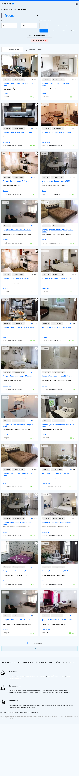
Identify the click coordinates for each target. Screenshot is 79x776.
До (29, 25)
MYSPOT (7, 3)
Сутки (44, 31)
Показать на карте (34, 50)
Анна (44, 93)
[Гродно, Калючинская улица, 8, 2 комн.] (59, 260)
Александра (46, 288)
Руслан (5, 581)
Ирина (44, 239)
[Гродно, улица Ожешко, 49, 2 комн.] (19, 211)
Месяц (73, 31)
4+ (66, 25)
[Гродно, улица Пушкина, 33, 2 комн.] (59, 114)
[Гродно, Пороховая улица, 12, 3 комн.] (59, 357)
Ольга (44, 191)
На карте (34, 79)
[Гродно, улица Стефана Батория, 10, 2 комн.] (19, 65)
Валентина (46, 142)
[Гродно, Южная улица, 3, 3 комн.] (19, 163)
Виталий (5, 239)
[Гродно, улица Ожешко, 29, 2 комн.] (58, 455)
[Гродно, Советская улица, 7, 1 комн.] (19, 357)
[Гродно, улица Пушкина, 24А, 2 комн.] (58, 309)
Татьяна (5, 434)
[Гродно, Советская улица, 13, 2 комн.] (59, 552)
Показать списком (12, 49)
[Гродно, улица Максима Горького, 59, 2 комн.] (59, 406)
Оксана (5, 93)
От (10, 25)
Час (63, 31)
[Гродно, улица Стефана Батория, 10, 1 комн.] (59, 65)
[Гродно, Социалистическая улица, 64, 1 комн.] (19, 406)
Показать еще (39, 649)
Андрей (44, 386)
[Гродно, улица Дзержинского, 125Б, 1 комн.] (58, 163)
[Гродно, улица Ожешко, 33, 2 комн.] (59, 504)
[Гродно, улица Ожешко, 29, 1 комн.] (19, 552)
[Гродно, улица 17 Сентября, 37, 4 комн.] (19, 309)
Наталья (5, 191)
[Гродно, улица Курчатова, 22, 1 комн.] (19, 114)
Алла (4, 337)
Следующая (37, 643)
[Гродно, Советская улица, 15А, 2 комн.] (58, 601)
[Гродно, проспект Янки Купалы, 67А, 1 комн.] (59, 211)
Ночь (53, 31)
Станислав (6, 142)
